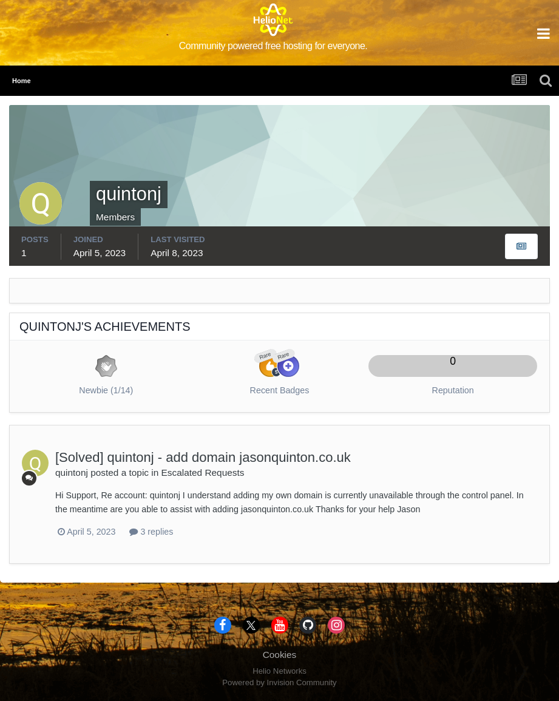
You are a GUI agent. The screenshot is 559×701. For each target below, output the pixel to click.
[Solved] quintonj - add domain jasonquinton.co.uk (203, 457)
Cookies (280, 654)
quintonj (71, 472)
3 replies (151, 532)
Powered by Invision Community (279, 682)
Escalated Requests (203, 472)
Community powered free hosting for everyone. (273, 46)
